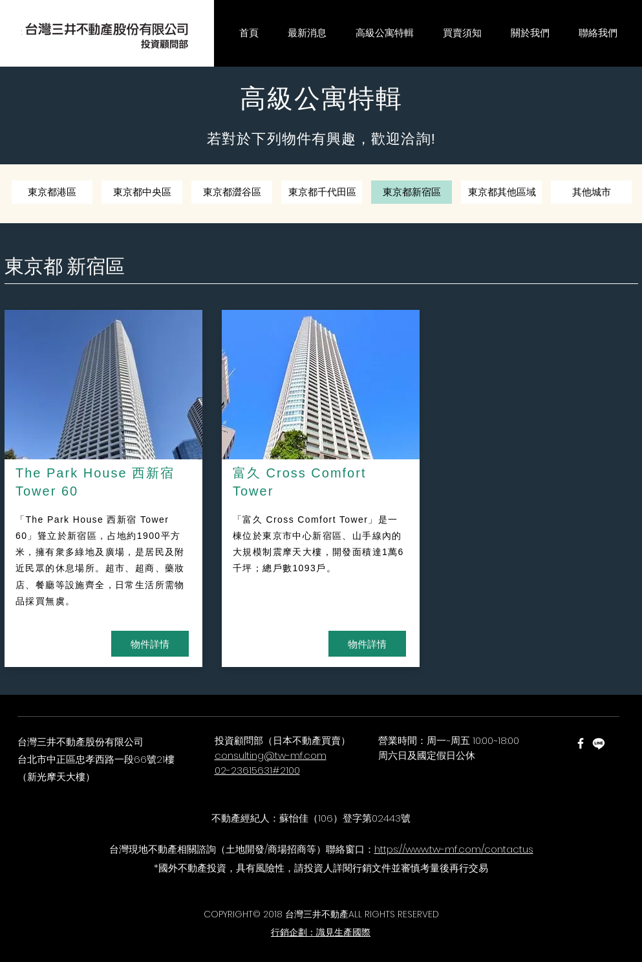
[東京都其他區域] (502, 192)
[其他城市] (591, 192)
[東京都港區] (52, 192)
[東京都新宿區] (411, 192)
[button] (307, 33)
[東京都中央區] (142, 192)
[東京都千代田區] (322, 192)
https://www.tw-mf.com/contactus (453, 849)
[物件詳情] (150, 644)
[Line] (599, 743)
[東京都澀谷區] (231, 192)
